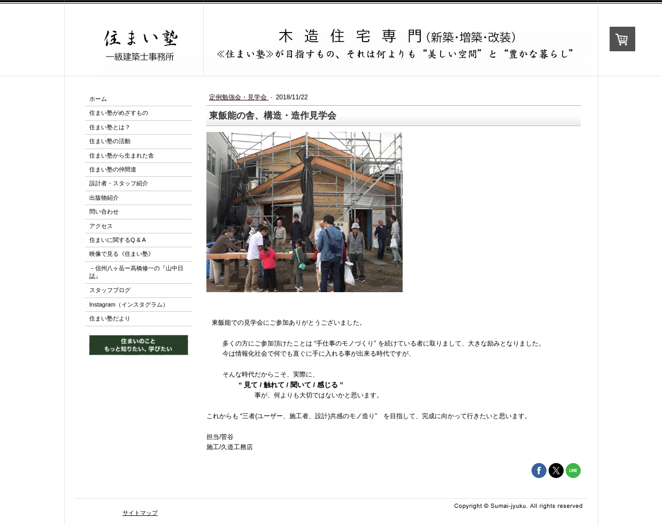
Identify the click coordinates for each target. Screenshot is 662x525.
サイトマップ (140, 513)
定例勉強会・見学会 (238, 97)
